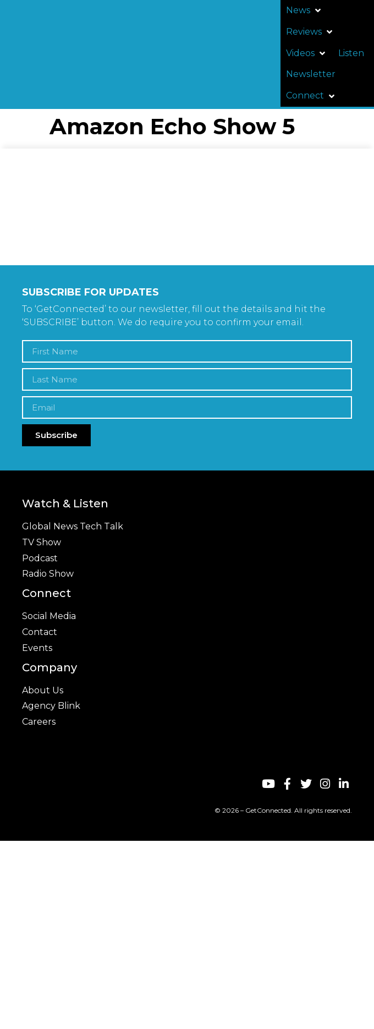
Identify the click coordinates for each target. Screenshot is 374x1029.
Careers (39, 721)
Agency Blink (51, 705)
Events (37, 648)
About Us (42, 690)
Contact (39, 632)
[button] (304, 10)
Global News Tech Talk (72, 526)
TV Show (41, 542)
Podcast (40, 558)
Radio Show (48, 573)
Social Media (49, 616)
